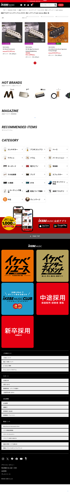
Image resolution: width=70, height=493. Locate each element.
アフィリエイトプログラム (10, 378)
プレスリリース (5, 482)
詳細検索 (54, 8)
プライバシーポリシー (7, 473)
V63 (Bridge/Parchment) (32, 53)
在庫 (43, 22)
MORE (35, 124)
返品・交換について (8, 370)
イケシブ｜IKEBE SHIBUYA (10, 447)
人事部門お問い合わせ (8, 401)
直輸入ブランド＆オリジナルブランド (12, 456)
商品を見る (60, 489)
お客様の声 (6, 389)
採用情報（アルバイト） (9, 424)
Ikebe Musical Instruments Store (11, 435)
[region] (35, 99)
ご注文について (7, 366)
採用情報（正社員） (8, 420)
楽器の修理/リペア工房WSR (10, 453)
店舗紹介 (5, 416)
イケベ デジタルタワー (9, 443)
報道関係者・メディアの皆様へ (11, 397)
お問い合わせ (6, 393)
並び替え (30, 22)
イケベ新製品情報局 (8, 439)
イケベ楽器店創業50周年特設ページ (35, 4)
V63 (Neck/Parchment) (9, 53)
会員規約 (4, 479)
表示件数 (59, 22)
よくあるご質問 (7, 374)
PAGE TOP (36, 245)
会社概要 (5, 412)
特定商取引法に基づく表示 (9, 476)
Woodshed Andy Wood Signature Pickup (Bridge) (57, 53)
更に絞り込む (16, 22)
